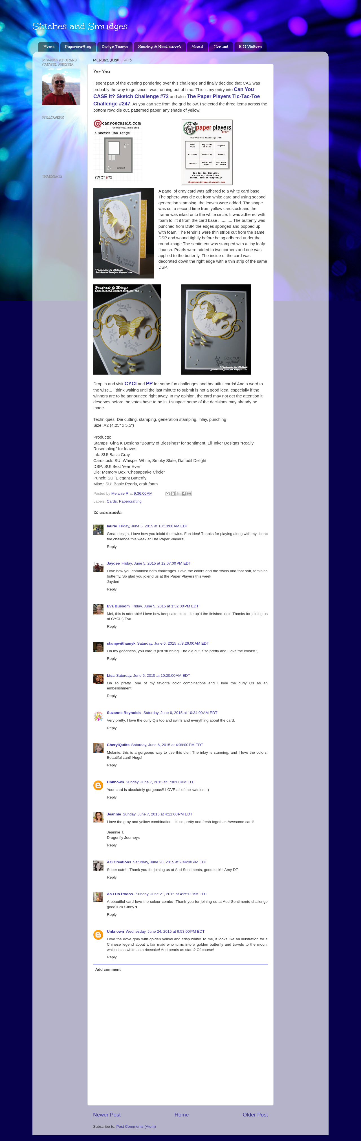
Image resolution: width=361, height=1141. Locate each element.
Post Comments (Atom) (136, 1126)
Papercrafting (78, 46)
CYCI (131, 383)
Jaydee (113, 563)
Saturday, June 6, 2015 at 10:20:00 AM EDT (153, 675)
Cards (112, 501)
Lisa (111, 675)
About (197, 46)
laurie (112, 526)
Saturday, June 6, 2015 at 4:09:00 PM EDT (167, 745)
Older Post (255, 1115)
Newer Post (107, 1115)
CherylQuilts (118, 745)
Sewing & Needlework (159, 46)
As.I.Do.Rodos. (120, 894)
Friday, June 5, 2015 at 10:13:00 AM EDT (153, 526)
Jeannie (114, 814)
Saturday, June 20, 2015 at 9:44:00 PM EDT (170, 862)
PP (149, 383)
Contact (221, 46)
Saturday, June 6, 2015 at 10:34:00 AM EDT (180, 713)
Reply (112, 547)
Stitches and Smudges (80, 26)
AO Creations (119, 862)
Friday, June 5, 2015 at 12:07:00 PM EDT (156, 563)
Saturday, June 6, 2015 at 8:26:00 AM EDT (173, 643)
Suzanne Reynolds (124, 713)
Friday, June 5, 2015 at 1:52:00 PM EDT (165, 606)
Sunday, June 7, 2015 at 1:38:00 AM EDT (160, 782)
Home (49, 46)
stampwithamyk (121, 643)
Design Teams (115, 46)
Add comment (108, 969)
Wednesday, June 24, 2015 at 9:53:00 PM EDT (165, 931)
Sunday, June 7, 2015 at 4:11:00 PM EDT (157, 814)
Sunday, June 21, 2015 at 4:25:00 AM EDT (171, 894)
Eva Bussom (118, 606)
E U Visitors (250, 46)
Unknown (115, 782)
